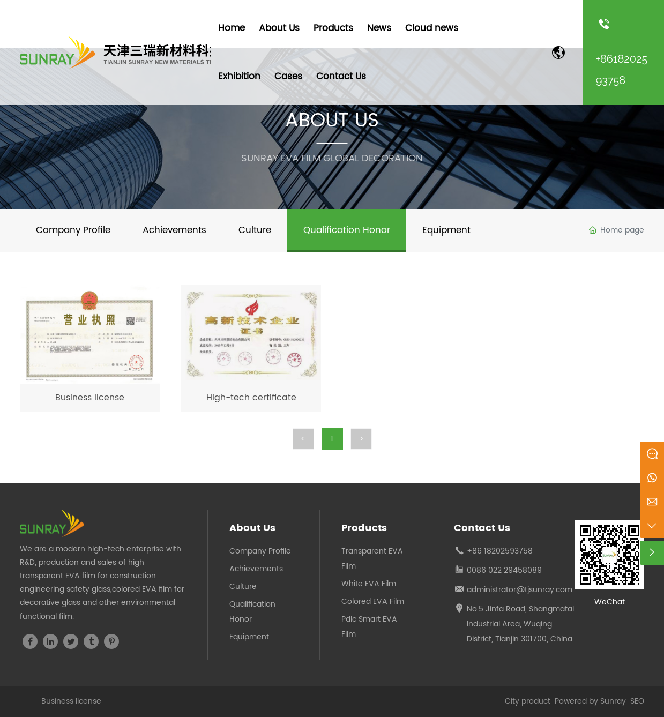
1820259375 (506, 551)
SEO (637, 701)
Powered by (577, 701)
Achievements (256, 569)
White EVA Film (368, 584)
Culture (243, 586)
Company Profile (260, 551)
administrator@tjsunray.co (516, 590)
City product (529, 701)
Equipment (249, 637)
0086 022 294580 (499, 570)
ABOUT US (332, 121)
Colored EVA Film (372, 601)
